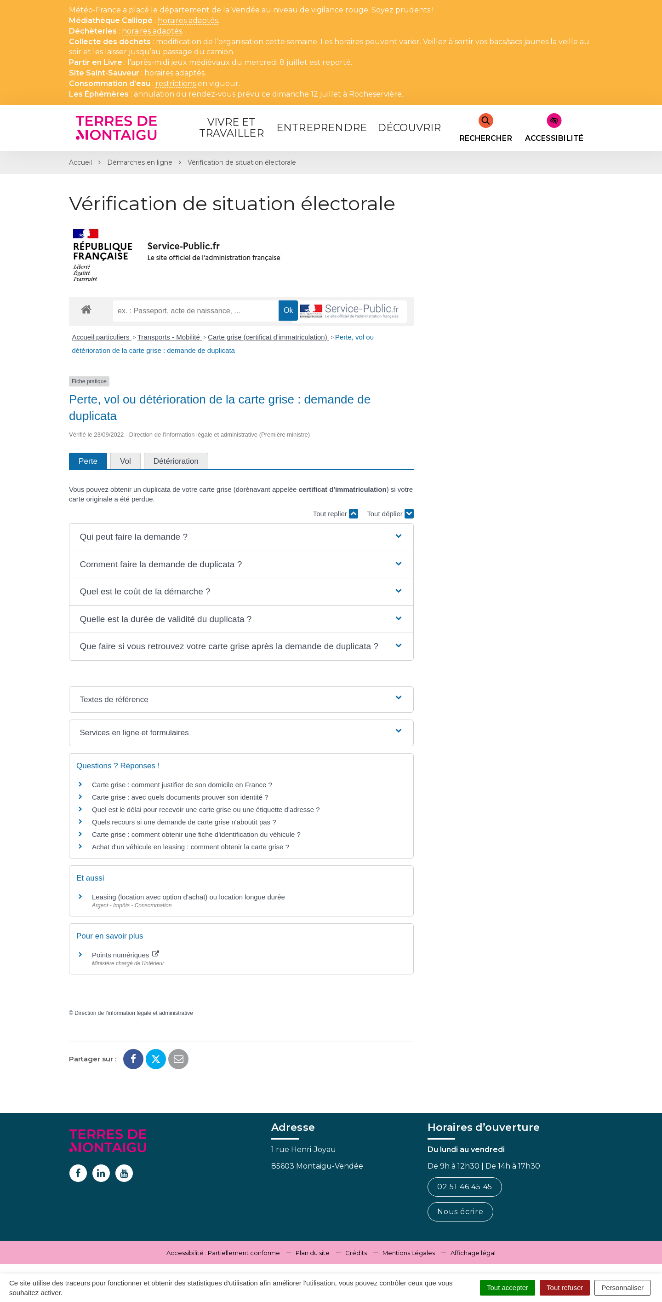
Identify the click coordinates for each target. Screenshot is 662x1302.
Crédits (356, 1252)
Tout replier (335, 513)
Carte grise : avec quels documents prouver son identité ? (181, 797)
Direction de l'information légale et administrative (133, 1013)
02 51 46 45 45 (464, 1186)
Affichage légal (473, 1252)
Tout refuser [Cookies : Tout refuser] (565, 1287)
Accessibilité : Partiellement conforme (223, 1252)
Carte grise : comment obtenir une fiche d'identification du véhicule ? (196, 834)
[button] (241, 537)
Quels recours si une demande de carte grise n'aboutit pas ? (184, 822)
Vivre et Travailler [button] (231, 127)
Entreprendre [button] (321, 127)
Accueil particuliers (101, 337)
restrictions (175, 84)
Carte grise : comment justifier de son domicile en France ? (182, 785)
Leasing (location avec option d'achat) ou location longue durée (188, 897)
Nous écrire (460, 1211)
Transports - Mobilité (169, 337)
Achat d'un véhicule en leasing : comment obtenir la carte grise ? (190, 847)
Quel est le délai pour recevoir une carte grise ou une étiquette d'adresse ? (206, 809)
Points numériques (125, 955)
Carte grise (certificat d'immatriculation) (268, 337)
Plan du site (313, 1252)
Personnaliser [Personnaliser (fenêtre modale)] (622, 1287)
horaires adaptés (188, 21)
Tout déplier (390, 513)
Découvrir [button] (409, 127)
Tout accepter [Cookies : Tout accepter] (507, 1287)
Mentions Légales (408, 1252)
